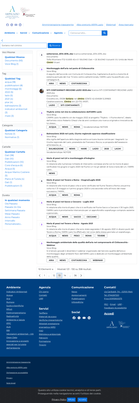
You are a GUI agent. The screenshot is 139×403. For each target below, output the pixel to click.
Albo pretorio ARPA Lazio (90, 24)
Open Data (11, 337)
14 (66, 276)
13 (60, 276)
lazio (9, 95)
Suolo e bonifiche (15, 305)
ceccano (92, 217)
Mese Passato (12, 214)
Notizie (10, 134)
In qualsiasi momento (17, 200)
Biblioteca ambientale (50, 334)
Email (113, 304)
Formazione (45, 341)
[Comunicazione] (42, 33)
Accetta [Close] (83, 399)
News (74, 291)
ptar (9, 102)
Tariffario (43, 313)
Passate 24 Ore (13, 207)
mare (9, 116)
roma (77, 127)
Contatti (43, 295)
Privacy (9, 378)
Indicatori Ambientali (16, 291)
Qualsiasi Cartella (15, 152)
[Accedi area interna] (109, 314)
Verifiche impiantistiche (50, 320)
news (63, 83)
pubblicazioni (14, 85)
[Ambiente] (11, 33)
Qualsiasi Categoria (16, 130)
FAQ (41, 330)
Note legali (10, 383)
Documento (14, 60)
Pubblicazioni (14, 162)
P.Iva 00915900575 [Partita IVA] (113, 298)
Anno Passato (12, 217)
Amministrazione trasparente (58, 24)
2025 (106, 148)
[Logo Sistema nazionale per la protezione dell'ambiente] (28, 12)
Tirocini (42, 345)
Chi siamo (44, 291)
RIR (8, 330)
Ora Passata (11, 203)
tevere (101, 235)
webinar (98, 260)
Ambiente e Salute (15, 320)
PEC (106, 304)
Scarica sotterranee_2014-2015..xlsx (90, 54)
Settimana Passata (15, 210)
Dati (9, 155)
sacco (77, 217)
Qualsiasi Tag (12, 78)
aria (51, 83)
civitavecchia (79, 83)
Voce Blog (11, 64)
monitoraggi (13, 89)
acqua (10, 82)
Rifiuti (9, 309)
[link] (2, 41)
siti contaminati (70, 105)
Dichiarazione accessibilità (17, 373)
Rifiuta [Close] (72, 399)
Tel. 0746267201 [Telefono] (111, 295)
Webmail (111, 24)
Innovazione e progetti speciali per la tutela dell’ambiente (17, 344)
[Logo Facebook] (7, 24)
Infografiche (77, 302)
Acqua (10, 168)
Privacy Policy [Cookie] (59, 399)
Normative (12, 137)
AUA (8, 327)
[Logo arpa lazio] (12, 12)
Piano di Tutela (14, 179)
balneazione (13, 105)
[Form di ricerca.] (85, 33)
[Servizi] (25, 33)
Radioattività (12, 316)
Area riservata (126, 24)
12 (55, 276)
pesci (77, 235)
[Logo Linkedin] (20, 24)
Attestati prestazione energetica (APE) (49, 325)
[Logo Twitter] (12, 24)
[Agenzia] (60, 33)
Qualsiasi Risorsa (15, 57)
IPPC (8, 323)
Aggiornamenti (79, 295)
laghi (118, 148)
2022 (9, 92)
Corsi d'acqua (14, 165)
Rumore (10, 302)
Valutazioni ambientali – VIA (20, 334)
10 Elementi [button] (47, 270)
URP (41, 298)
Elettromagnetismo (16, 313)
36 (76, 276)
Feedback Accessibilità (115, 308)
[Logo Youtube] (16, 24)
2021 (9, 99)
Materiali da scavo (47, 316)
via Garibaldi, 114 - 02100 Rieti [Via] (118, 291)
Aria (8, 298)
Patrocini (43, 338)
